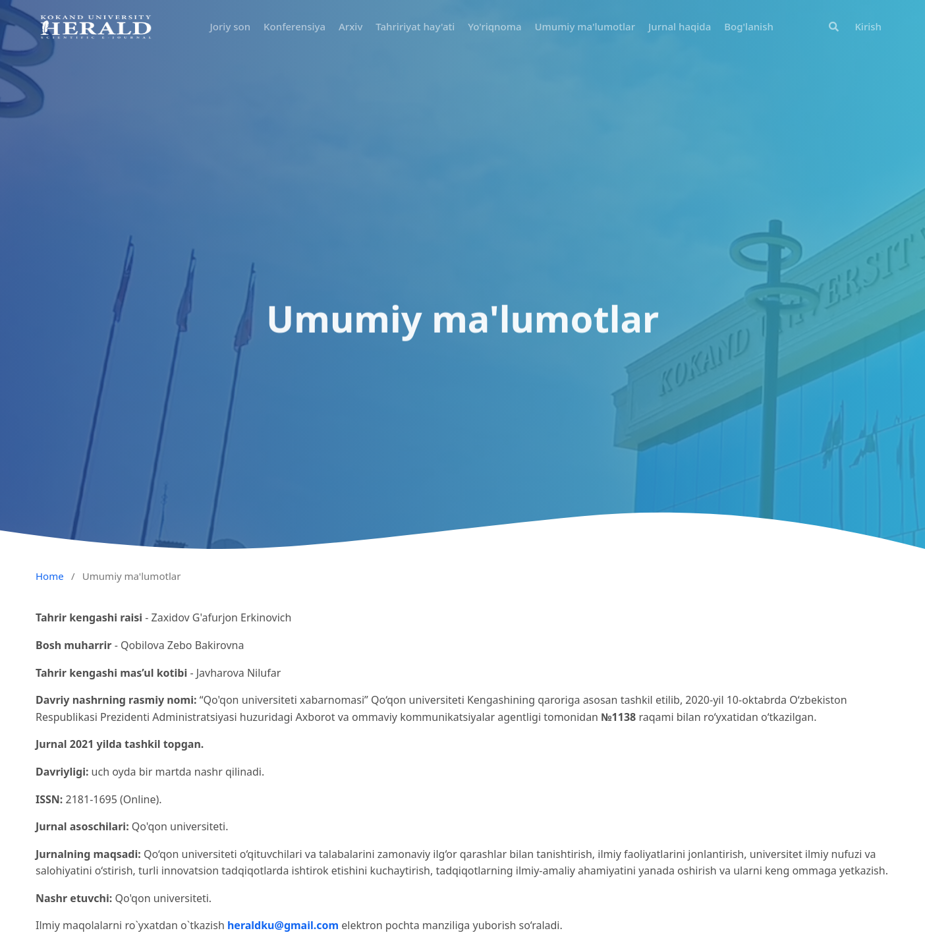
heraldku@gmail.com (283, 925)
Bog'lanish (748, 26)
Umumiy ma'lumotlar (584, 26)
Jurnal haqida (679, 26)
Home (50, 576)
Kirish (868, 26)
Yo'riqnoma (494, 26)
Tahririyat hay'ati (415, 26)
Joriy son (230, 26)
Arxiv (350, 26)
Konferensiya (294, 26)
